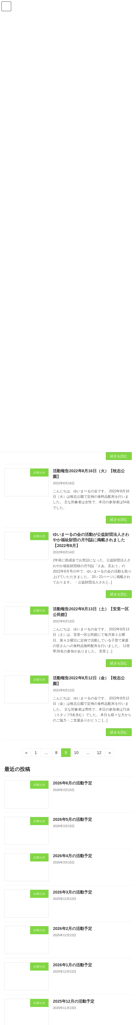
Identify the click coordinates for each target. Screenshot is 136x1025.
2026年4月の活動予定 (72, 855)
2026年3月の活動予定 (72, 892)
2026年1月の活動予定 (72, 965)
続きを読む (118, 456)
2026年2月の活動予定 (72, 928)
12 (99, 753)
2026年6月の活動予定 (72, 783)
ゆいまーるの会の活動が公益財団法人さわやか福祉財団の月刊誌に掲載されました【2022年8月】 (91, 540)
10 (76, 753)
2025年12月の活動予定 (73, 1001)
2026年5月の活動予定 (72, 819)
